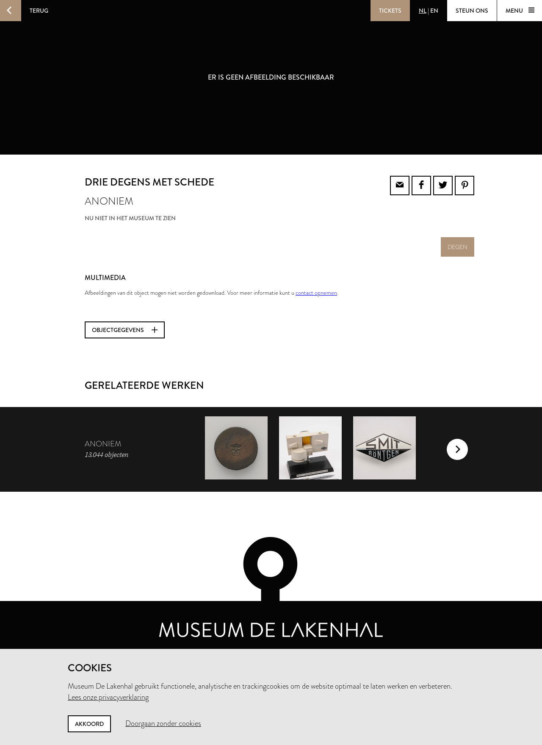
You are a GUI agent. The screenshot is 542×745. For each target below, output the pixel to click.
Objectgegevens (125, 330)
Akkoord (89, 724)
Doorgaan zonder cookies (163, 723)
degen (457, 247)
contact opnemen (316, 292)
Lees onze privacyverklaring (108, 697)
